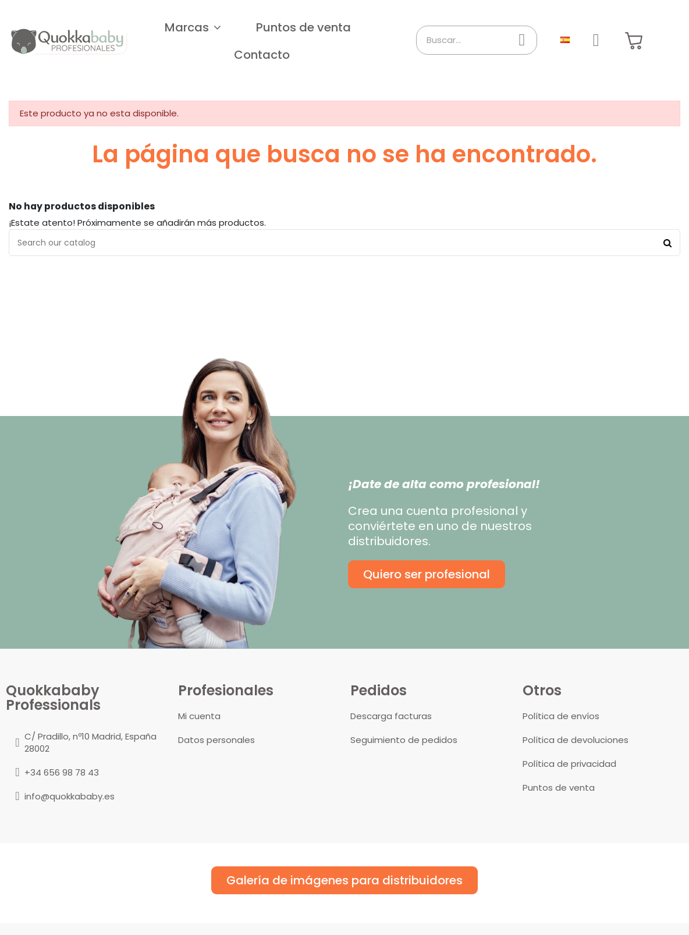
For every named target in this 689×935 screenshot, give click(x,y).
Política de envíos (561, 716)
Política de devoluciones (575, 740)
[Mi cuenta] (596, 40)
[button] (193, 27)
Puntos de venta (559, 787)
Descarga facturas (391, 716)
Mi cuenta (199, 716)
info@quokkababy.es (69, 796)
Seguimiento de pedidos (403, 740)
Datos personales (216, 740)
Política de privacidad (569, 764)
